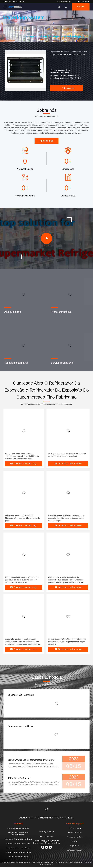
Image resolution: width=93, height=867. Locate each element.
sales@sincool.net (63, 1)
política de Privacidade (74, 850)
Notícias (75, 841)
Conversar (80, 7)
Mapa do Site (74, 846)
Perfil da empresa (75, 828)
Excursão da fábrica (74, 832)
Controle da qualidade (74, 837)
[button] (42, 39)
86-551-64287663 (82, 1)
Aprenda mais (46, 141)
